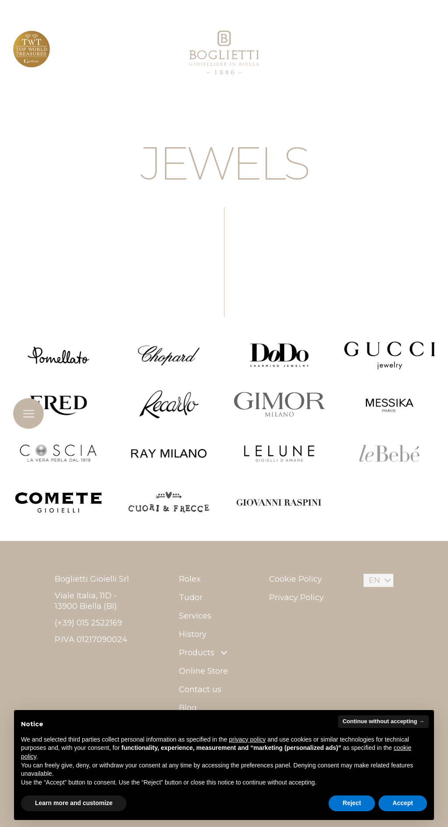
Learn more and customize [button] (73, 802)
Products (204, 652)
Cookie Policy (295, 579)
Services (195, 616)
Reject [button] (352, 802)
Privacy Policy (296, 597)
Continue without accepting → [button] (383, 721)
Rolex (190, 579)
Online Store (203, 671)
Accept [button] (402, 802)
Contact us (200, 689)
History (192, 634)
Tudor (191, 597)
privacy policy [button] (247, 739)
